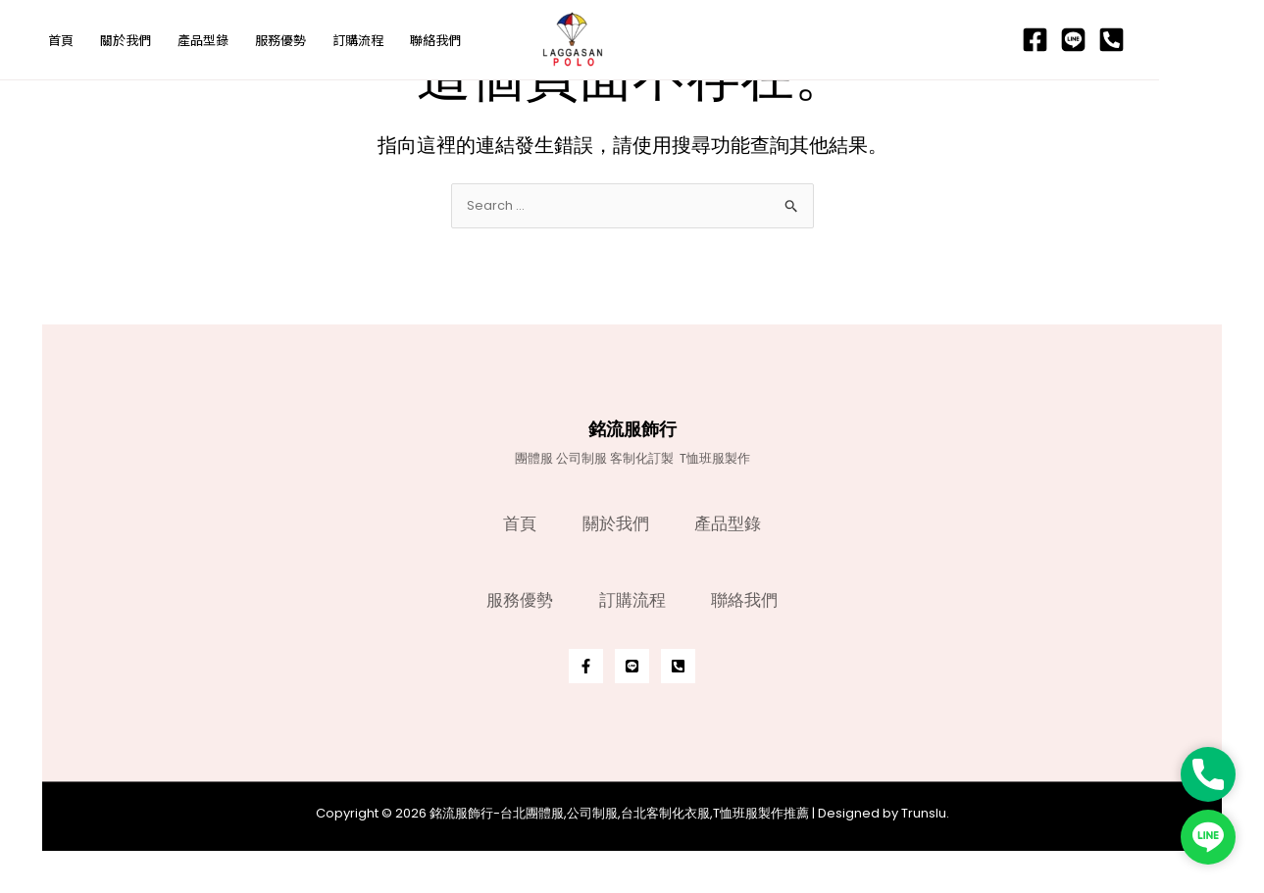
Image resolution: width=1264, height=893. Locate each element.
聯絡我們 (748, 598)
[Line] (1178, 40)
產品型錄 (731, 518)
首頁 (516, 518)
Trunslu (923, 813)
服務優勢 (516, 598)
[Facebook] (1140, 40)
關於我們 (615, 518)
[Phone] (1216, 40)
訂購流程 (632, 598)
